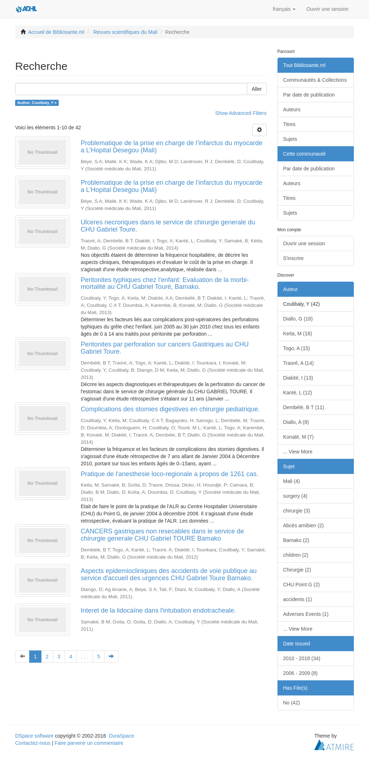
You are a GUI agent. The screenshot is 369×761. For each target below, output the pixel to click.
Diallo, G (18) (298, 319)
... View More (297, 452)
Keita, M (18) (297, 333)
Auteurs (292, 109)
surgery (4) (295, 496)
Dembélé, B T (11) (303, 407)
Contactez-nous (32, 743)
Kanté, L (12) (297, 392)
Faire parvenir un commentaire (88, 743)
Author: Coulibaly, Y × (37, 102)
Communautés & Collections (315, 80)
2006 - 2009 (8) (300, 673)
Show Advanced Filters (240, 113)
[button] (284, 9)
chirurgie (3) (296, 511)
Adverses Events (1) (306, 614)
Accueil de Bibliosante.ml (56, 32)
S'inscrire (293, 258)
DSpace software (34, 736)
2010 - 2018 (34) (302, 658)
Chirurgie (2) (297, 570)
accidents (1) (297, 599)
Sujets (290, 139)
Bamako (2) (296, 540)
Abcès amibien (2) (303, 525)
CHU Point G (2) (301, 584)
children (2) (295, 555)
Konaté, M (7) (298, 437)
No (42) (291, 703)
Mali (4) (291, 481)
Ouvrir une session (304, 243)
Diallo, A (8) (296, 422)
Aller (257, 89)
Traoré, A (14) (298, 363)
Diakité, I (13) (298, 378)
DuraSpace (121, 736)
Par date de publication (309, 95)
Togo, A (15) (296, 348)
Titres (289, 124)
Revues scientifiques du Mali (125, 32)
